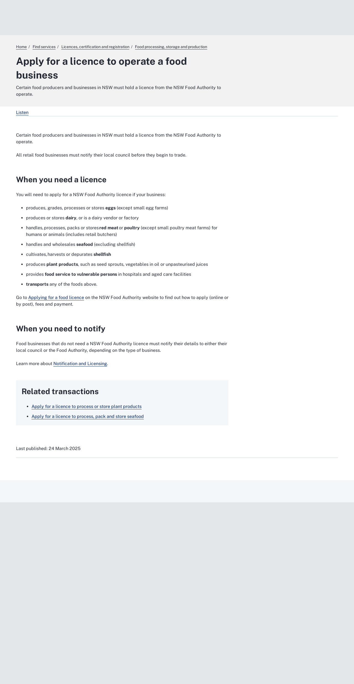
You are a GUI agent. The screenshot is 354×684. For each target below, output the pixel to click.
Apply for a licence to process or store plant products (87, 406)
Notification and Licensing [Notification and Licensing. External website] (80, 363)
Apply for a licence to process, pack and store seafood (88, 416)
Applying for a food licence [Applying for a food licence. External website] (56, 297)
